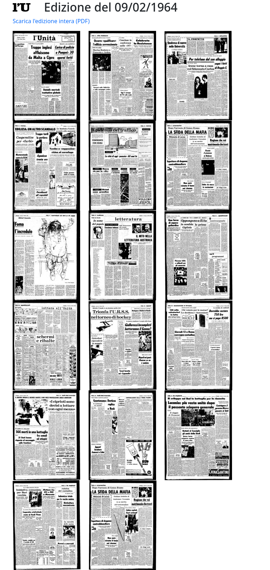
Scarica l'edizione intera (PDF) (51, 21)
